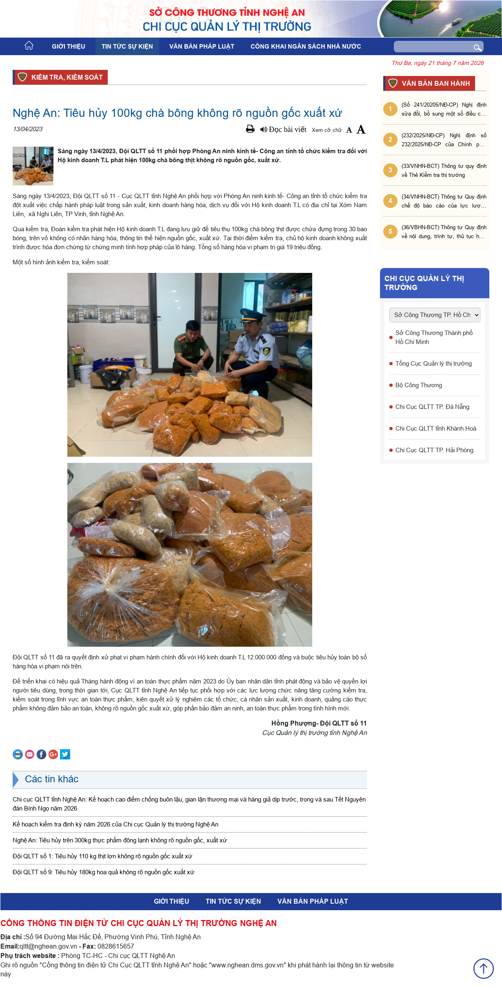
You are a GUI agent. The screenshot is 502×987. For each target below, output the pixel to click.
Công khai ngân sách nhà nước (306, 46)
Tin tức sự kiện (127, 46)
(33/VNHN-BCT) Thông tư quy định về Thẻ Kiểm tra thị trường (444, 170)
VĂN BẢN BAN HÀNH (435, 83)
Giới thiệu (68, 46)
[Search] (426, 46)
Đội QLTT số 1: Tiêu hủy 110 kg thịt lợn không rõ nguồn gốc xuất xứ (102, 856)
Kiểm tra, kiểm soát (66, 77)
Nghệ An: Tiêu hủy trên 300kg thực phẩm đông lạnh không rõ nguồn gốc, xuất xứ (120, 840)
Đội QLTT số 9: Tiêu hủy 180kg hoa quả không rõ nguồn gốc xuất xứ (103, 872)
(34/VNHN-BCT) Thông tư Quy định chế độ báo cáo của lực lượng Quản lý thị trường (444, 201)
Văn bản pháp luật (201, 46)
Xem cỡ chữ (327, 130)
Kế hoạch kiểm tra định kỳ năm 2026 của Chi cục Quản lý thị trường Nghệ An (115, 824)
